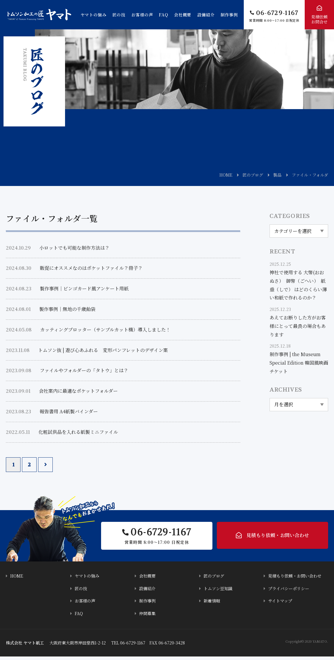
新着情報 (212, 605)
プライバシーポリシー (290, 592)
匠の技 (119, 15)
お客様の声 (142, 15)
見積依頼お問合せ (319, 19)
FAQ (163, 15)
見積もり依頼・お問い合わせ (277, 537)
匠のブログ (253, 175)
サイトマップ (281, 605)
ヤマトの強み (94, 15)
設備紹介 (205, 15)
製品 (277, 175)
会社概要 (182, 15)
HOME (225, 175)
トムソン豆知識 (219, 592)
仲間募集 (148, 617)
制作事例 (229, 15)
